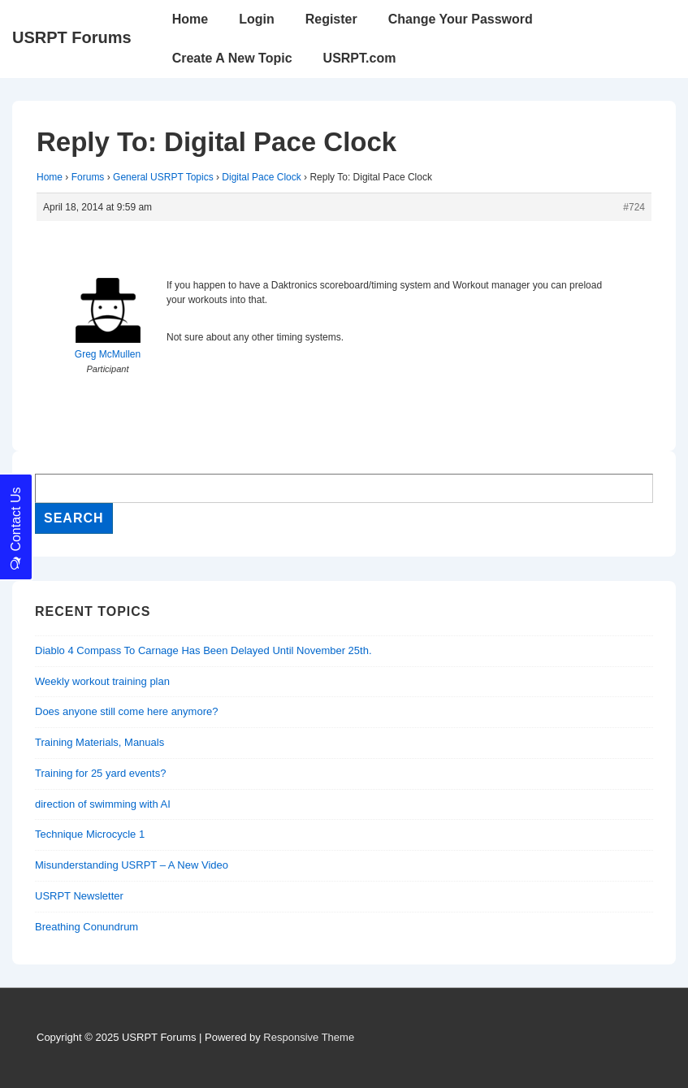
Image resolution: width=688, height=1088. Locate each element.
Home (190, 19)
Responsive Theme (308, 1037)
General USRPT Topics (163, 177)
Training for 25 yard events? (100, 773)
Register (331, 19)
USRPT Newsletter (79, 896)
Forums (88, 177)
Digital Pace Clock (261, 177)
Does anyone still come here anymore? (126, 711)
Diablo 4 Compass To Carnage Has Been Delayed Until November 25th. (203, 650)
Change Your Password (460, 19)
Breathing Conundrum (86, 927)
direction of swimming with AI (103, 804)
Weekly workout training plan (102, 681)
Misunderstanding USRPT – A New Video (131, 865)
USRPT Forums (72, 37)
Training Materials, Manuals (99, 742)
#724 (634, 207)
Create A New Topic (232, 58)
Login (257, 19)
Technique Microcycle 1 (90, 834)
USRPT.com (359, 58)
